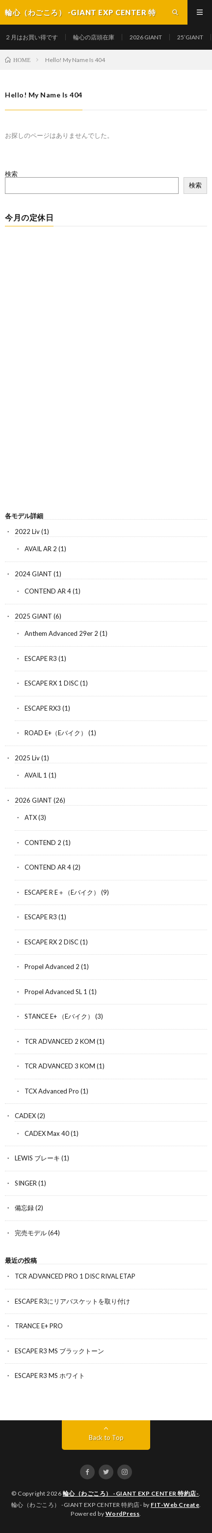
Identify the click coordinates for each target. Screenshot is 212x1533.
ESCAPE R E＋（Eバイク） (62, 892)
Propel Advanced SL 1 (56, 992)
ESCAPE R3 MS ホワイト (50, 1375)
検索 (11, 174)
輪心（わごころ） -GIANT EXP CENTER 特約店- (131, 1493)
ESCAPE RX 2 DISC (52, 942)
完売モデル (31, 1233)
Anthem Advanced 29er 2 (61, 633)
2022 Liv (27, 531)
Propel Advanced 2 (52, 966)
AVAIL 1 (36, 775)
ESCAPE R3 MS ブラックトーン (59, 1351)
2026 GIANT (146, 37)
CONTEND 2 (43, 842)
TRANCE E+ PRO (39, 1326)
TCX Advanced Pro (52, 1091)
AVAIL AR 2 (41, 549)
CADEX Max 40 (47, 1133)
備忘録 (24, 1208)
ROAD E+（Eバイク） (56, 733)
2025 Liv (27, 758)
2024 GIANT (33, 574)
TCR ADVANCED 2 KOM (60, 1041)
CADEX (25, 1116)
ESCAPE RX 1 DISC (52, 683)
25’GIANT (190, 37)
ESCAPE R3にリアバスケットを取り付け (72, 1301)
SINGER (26, 1183)
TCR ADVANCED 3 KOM (60, 1066)
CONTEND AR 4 (48, 591)
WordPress (123, 1513)
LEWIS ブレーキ (37, 1158)
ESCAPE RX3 (43, 708)
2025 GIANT (33, 616)
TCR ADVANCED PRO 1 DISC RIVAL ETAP (75, 1276)
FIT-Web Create (175, 1504)
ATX (31, 817)
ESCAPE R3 (41, 658)
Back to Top (106, 1437)
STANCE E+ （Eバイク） (59, 1016)
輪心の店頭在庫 (93, 37)
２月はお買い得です (31, 37)
